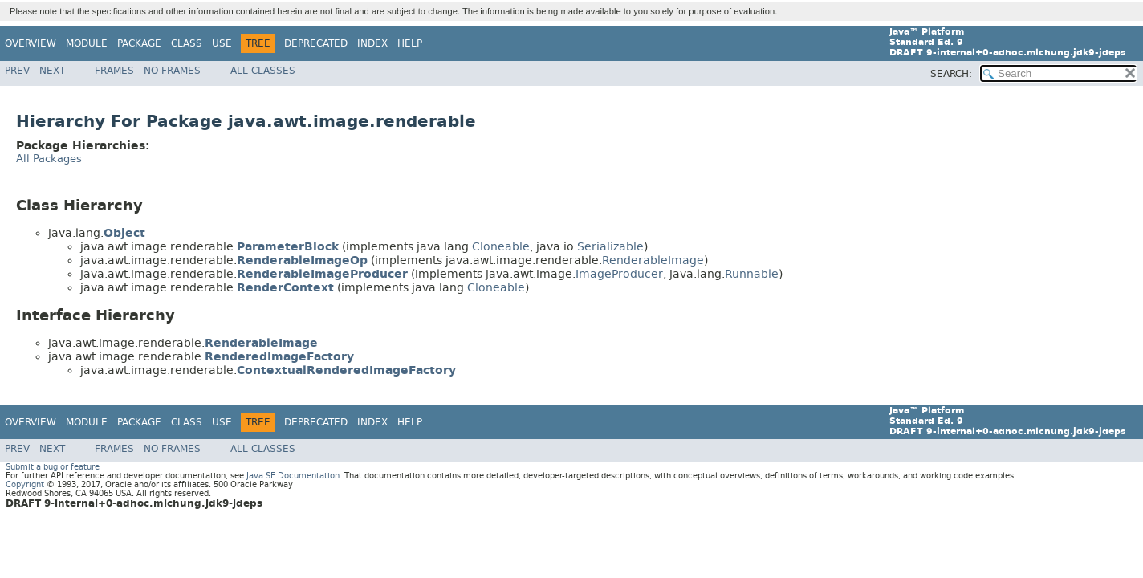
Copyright (25, 484)
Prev (17, 70)
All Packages (49, 159)
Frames (114, 70)
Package (139, 43)
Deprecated (316, 43)
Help (409, 43)
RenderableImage (653, 260)
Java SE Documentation (293, 475)
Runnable (752, 274)
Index (372, 43)
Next (52, 70)
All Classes (262, 70)
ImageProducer (619, 274)
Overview (30, 43)
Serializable (610, 247)
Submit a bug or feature (53, 466)
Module (87, 43)
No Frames (172, 70)
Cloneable (501, 247)
